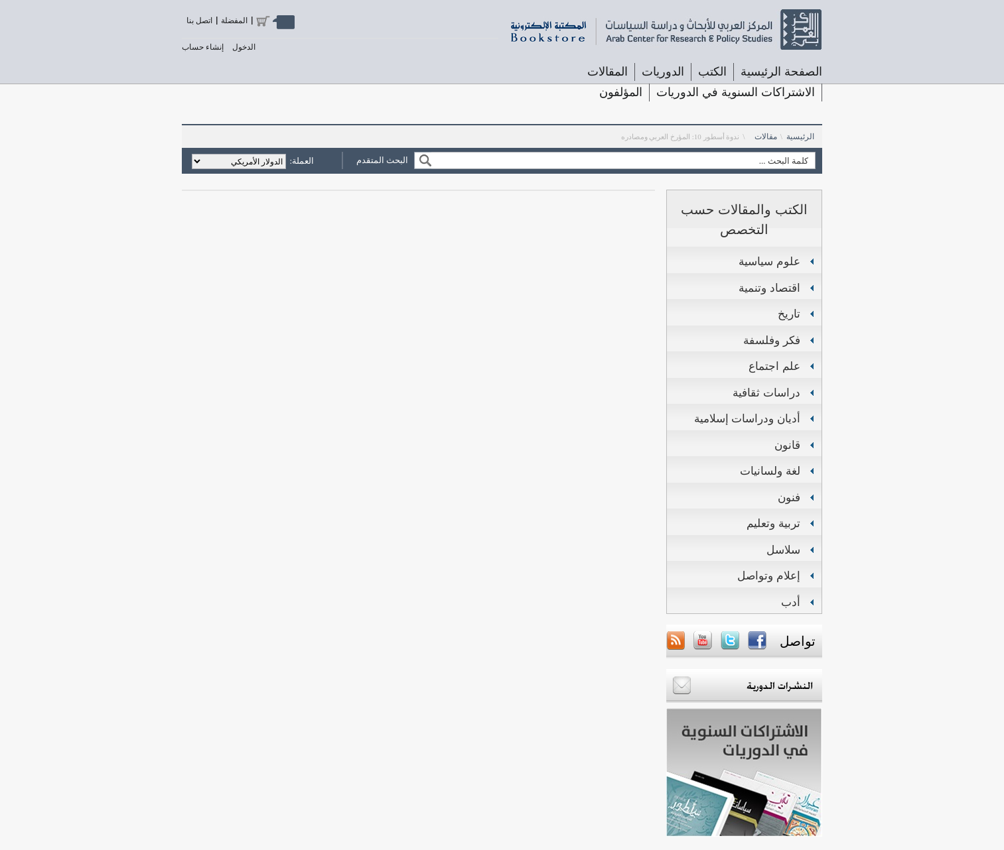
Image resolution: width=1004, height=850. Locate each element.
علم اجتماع (774, 366)
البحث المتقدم (382, 160)
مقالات (765, 136)
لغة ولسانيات (770, 471)
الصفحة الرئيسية (781, 71)
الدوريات (663, 71)
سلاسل (783, 550)
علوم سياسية (769, 261)
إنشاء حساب (203, 47)
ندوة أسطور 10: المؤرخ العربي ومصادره (680, 137)
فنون (789, 497)
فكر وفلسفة (771, 340)
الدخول (243, 47)
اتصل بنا (199, 20)
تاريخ (789, 314)
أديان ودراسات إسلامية (747, 418)
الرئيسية (800, 136)
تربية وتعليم (773, 523)
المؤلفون (620, 92)
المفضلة (234, 20)
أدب (790, 602)
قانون (787, 445)
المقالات (607, 71)
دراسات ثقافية (766, 393)
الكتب (712, 71)
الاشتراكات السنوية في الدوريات (735, 92)
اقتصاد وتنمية (769, 288)
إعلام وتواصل (768, 576)
